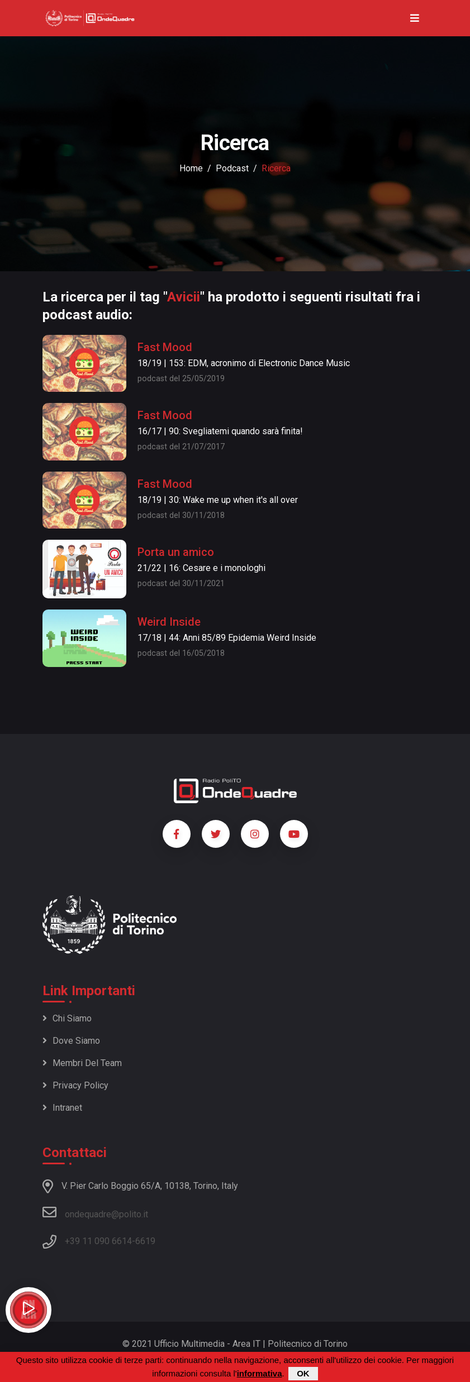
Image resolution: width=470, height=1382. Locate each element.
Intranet (62, 1107)
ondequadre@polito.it (95, 1212)
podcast (232, 168)
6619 (145, 1241)
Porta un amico (175, 552)
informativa (259, 1374)
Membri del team (82, 1063)
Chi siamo (67, 1018)
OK (303, 1374)
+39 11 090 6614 (98, 1241)
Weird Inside (169, 621)
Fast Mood (164, 347)
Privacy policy (75, 1085)
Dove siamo (71, 1040)
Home (191, 168)
